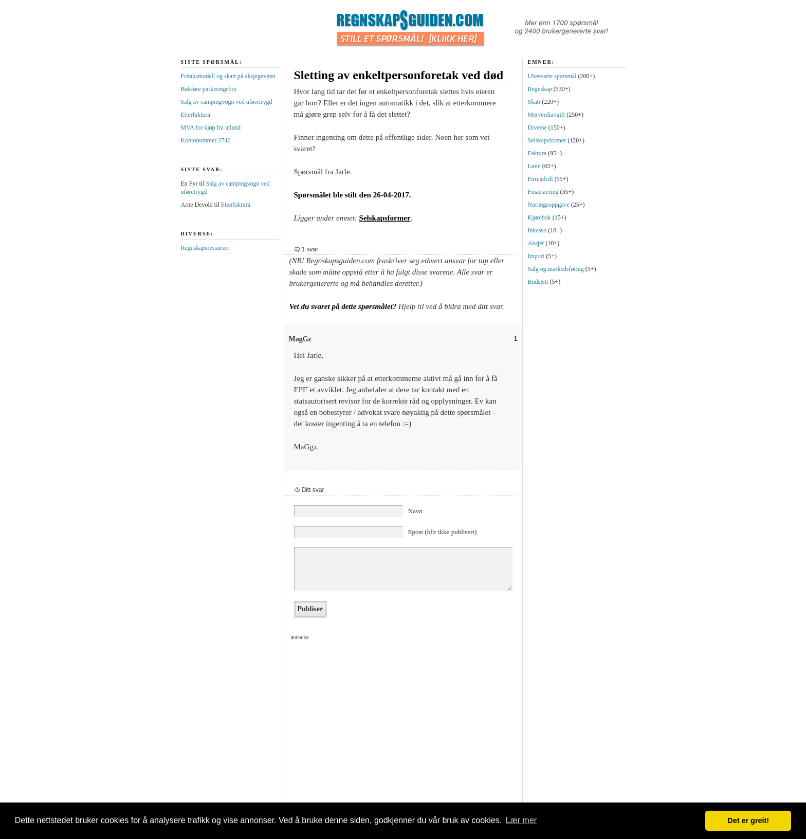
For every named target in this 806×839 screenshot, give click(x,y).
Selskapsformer (385, 218)
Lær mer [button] (521, 820)
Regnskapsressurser (205, 247)
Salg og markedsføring (556, 268)
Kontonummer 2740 (206, 140)
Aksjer (536, 243)
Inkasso (537, 230)
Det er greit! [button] (748, 820)
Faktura (537, 153)
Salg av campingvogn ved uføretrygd (226, 101)
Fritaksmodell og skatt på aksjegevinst (228, 76)
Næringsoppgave (549, 204)
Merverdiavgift (546, 114)
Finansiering (543, 191)
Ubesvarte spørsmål (552, 76)
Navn (415, 511)
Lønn (534, 166)
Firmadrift (540, 179)
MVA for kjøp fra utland (211, 127)
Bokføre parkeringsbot (208, 89)
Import (536, 256)
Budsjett (538, 281)
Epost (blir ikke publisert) (442, 532)
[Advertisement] (398, 724)
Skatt (534, 101)
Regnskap (540, 89)
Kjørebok (539, 217)
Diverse (537, 127)
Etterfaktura (195, 114)
